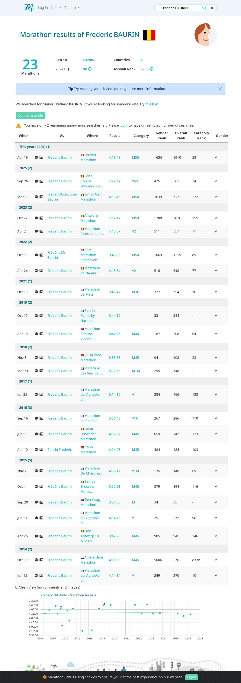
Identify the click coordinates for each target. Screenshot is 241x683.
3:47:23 (114, 536)
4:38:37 (114, 434)
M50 (135, 197)
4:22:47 (114, 181)
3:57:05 (114, 502)
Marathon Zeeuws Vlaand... (90, 333)
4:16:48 (114, 157)
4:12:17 (114, 218)
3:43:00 (114, 255)
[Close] (220, 89)
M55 (135, 157)
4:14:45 (114, 517)
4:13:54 (114, 270)
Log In (43, 7)
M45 (135, 357)
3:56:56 (114, 357)
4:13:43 (114, 197)
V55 (135, 181)
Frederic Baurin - (60, 333)
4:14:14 (114, 575)
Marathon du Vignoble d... (90, 394)
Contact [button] (70, 7)
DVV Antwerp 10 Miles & (90, 536)
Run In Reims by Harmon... (88, 315)
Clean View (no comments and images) (47, 587)
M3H (136, 292)
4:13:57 (114, 231)
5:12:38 (114, 370)
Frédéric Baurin (59, 486)
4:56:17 (114, 471)
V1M (135, 471)
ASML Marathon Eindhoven (89, 255)
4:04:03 (114, 449)
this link (151, 104)
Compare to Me (30, 115)
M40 (135, 333)
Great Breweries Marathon (88, 433)
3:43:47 (114, 292)
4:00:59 (114, 560)
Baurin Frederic (59, 449)
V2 (134, 231)
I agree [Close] (192, 677)
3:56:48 (114, 418)
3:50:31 (114, 486)
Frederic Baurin (59, 157)
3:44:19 (114, 315)
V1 (134, 394)
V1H (135, 418)
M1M (136, 370)
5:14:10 (114, 394)
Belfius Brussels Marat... (88, 486)
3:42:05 (114, 333)
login (124, 125)
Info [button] (54, 7)
